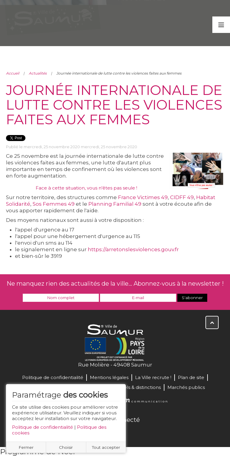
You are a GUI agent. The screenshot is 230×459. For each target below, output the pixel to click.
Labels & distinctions (138, 387)
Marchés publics (186, 387)
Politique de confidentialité (42, 427)
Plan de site (191, 377)
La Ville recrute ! (153, 377)
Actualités (38, 73)
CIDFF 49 (182, 197)
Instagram (134, 432)
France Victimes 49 (143, 197)
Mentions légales (109, 377)
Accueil (12, 73)
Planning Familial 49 (114, 204)
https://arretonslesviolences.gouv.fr (133, 249)
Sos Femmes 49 (54, 204)
